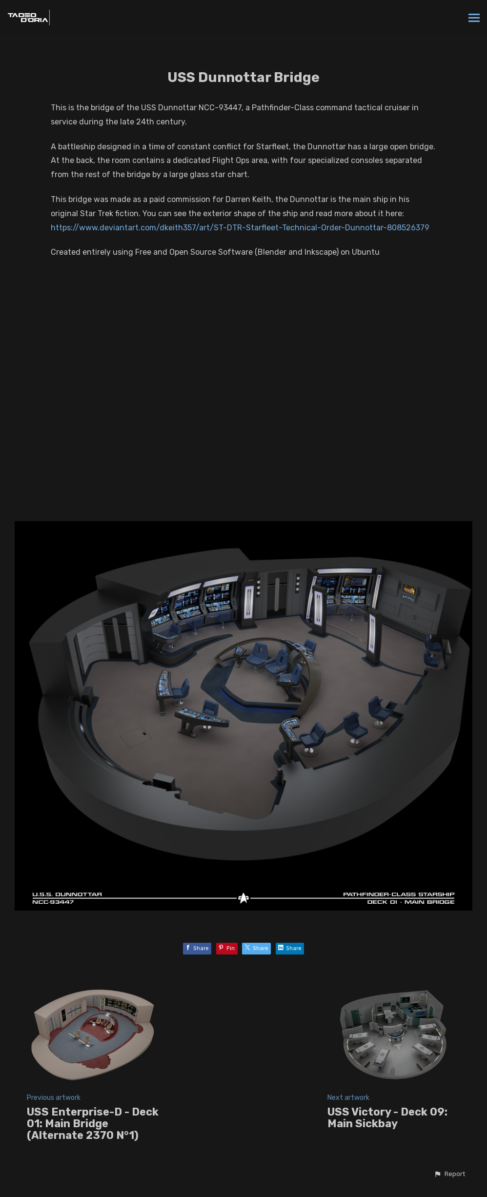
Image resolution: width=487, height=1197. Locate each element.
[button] (449, 1174)
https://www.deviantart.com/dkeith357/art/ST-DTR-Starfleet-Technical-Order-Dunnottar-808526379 (240, 227)
